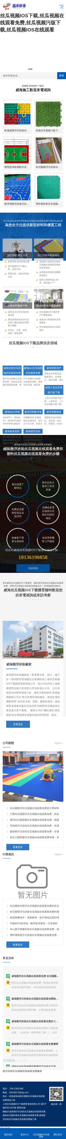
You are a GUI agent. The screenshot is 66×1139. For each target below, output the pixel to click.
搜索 (61, 75)
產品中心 (25, 1132)
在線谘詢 (33, 586)
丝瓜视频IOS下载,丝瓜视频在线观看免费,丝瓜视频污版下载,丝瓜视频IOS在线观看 (32, 23)
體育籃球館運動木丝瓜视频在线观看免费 (26, 167)
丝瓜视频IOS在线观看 (41, 1133)
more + (59, 817)
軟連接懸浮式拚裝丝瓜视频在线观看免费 (26, 130)
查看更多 (18, 801)
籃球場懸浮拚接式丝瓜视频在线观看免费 (26, 203)
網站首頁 (57, 1132)
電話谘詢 (8, 1132)
